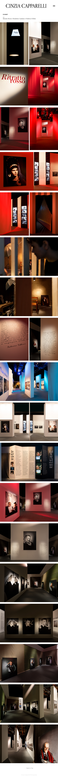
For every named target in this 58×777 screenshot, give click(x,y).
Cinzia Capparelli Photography (29, 775)
